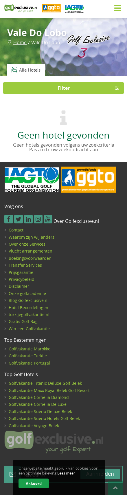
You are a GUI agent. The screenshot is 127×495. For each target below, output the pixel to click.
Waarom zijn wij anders (31, 237)
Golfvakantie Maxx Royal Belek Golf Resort (49, 390)
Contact (16, 230)
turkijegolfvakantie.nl (29, 314)
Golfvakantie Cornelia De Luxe (38, 404)
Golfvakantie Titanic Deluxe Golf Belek (45, 383)
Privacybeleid (21, 279)
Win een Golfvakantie (29, 328)
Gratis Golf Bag (23, 321)
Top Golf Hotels (21, 374)
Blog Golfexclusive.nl (29, 300)
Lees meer (66, 473)
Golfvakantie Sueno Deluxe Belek (40, 411)
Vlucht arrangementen (30, 251)
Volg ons (13, 206)
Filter (90, 88)
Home (20, 42)
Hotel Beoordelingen (28, 307)
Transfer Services (25, 265)
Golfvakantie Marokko (29, 349)
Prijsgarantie (21, 272)
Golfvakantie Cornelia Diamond (39, 397)
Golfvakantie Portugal (29, 363)
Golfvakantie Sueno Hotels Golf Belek (44, 418)
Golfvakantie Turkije (28, 355)
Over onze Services (27, 244)
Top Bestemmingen (25, 340)
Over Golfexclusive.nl (76, 221)
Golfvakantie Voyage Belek (34, 425)
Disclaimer (19, 286)
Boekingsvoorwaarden (30, 258)
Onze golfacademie (27, 293)
